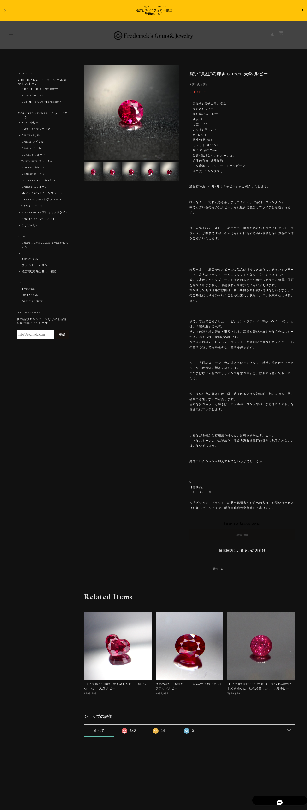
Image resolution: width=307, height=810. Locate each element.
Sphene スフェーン (34, 189)
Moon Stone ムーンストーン (41, 196)
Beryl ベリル (30, 138)
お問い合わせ (30, 262)
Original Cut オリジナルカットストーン (42, 82)
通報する (218, 569)
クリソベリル (30, 228)
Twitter (28, 291)
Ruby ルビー (30, 125)
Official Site (32, 304)
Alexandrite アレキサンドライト (44, 215)
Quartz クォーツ (33, 157)
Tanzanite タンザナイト (38, 163)
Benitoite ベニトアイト (38, 221)
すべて (99, 730)
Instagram (30, 298)
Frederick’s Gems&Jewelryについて (45, 247)
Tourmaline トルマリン (38, 183)
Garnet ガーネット (34, 176)
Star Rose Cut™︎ (33, 97)
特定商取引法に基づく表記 (39, 274)
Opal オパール (31, 150)
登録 (62, 336)
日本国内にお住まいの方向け (242, 551)
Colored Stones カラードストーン (42, 117)
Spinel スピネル (32, 144)
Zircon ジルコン (33, 170)
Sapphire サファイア (35, 131)
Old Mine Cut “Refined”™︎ (41, 103)
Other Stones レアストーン (41, 202)
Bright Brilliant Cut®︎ (39, 90)
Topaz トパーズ (32, 208)
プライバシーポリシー (36, 268)
